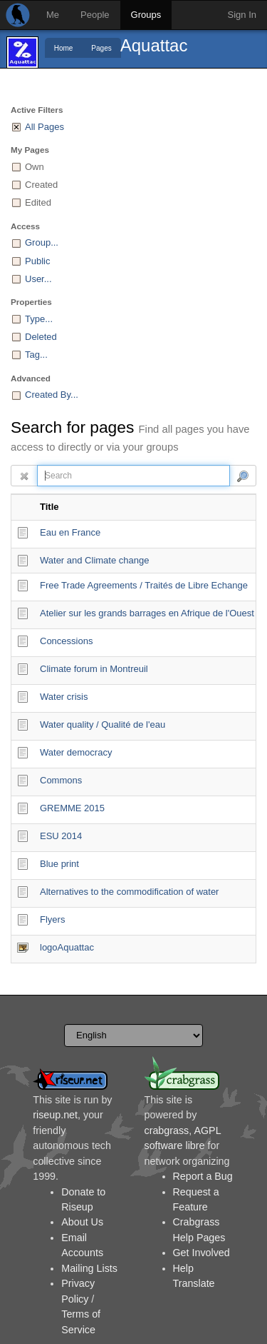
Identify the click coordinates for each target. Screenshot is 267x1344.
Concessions (66, 641)
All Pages (44, 126)
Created (41, 184)
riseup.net (55, 1114)
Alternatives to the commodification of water (129, 891)
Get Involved (201, 1252)
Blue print (59, 863)
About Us (82, 1222)
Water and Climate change (94, 560)
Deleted (41, 336)
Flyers (52, 919)
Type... (39, 319)
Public (37, 261)
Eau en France (70, 532)
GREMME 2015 (72, 808)
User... (38, 279)
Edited (38, 202)
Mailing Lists (89, 1268)
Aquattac (154, 45)
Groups (146, 14)
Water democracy (76, 752)
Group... (41, 242)
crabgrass (167, 1130)
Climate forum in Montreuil (94, 668)
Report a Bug (203, 1176)
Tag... (36, 354)
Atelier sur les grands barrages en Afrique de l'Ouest (147, 613)
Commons (61, 780)
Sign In (242, 14)
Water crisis (64, 696)
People (94, 14)
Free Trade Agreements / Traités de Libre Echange (144, 585)
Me (52, 14)
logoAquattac (67, 947)
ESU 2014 (61, 836)
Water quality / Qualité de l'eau (102, 724)
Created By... (51, 394)
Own (34, 166)
